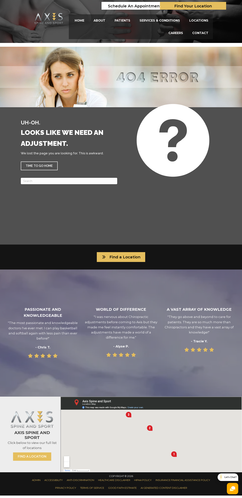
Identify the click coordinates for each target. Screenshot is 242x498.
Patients (122, 20)
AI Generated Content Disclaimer (164, 490)
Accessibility (53, 482)
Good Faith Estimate (122, 490)
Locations (198, 20)
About (99, 20)
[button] (39, 166)
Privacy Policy (65, 490)
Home (79, 20)
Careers (175, 33)
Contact (200, 33)
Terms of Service (92, 490)
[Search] (69, 181)
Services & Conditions (160, 20)
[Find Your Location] (193, 6)
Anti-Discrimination (80, 482)
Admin (36, 482)
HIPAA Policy (143, 482)
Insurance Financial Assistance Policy (183, 482)
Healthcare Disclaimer (114, 482)
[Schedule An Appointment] (135, 6)
